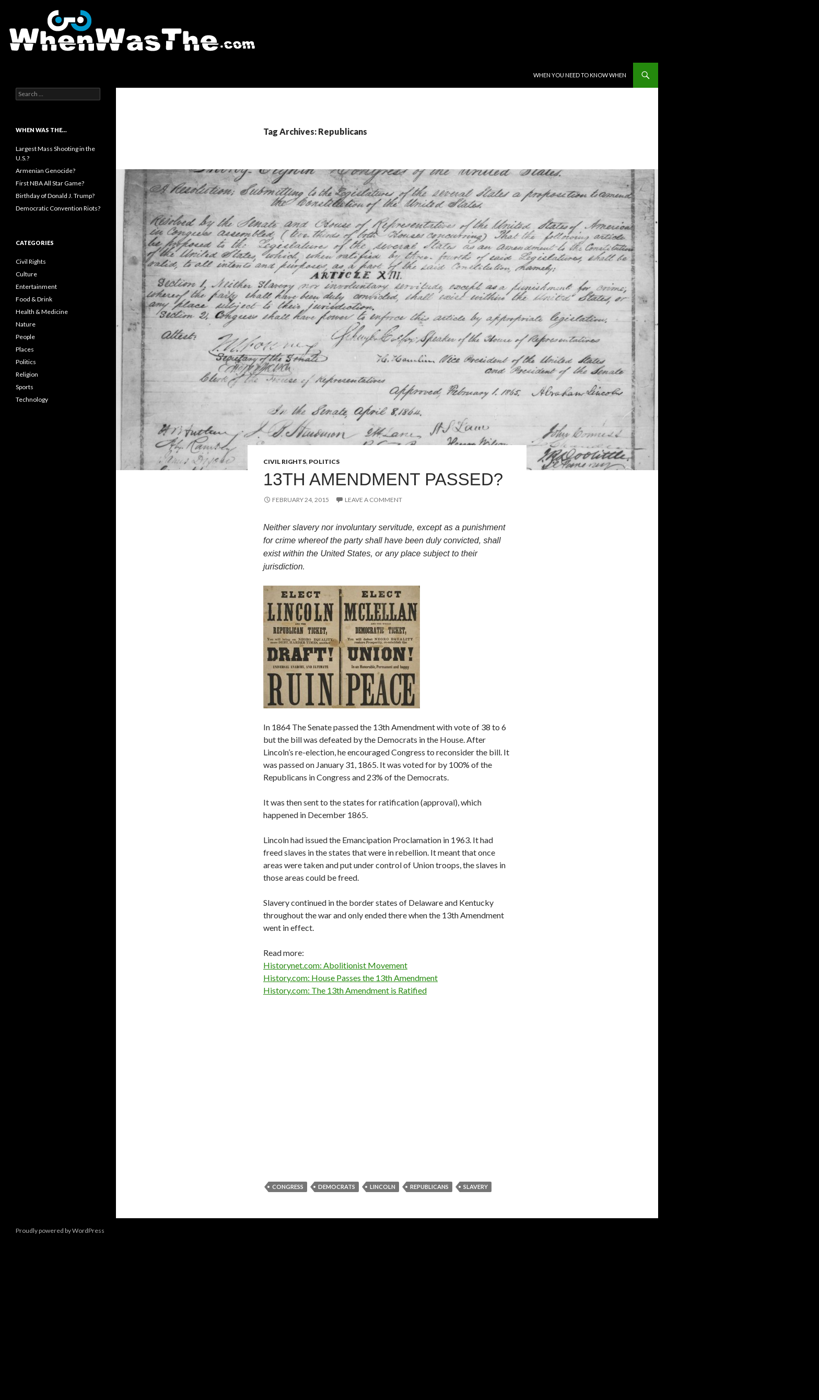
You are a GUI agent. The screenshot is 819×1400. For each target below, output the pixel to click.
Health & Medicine (42, 312)
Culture (26, 274)
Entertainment (36, 286)
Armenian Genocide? (45, 170)
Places (25, 349)
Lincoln (382, 1186)
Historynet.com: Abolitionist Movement (335, 965)
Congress (287, 1186)
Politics (324, 461)
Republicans (429, 1186)
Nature (26, 324)
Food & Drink (34, 299)
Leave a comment (373, 500)
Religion (27, 374)
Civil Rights (284, 461)
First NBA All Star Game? (50, 183)
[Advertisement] (387, 1082)
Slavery (475, 1186)
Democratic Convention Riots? (58, 208)
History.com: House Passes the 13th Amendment (350, 978)
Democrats (336, 1186)
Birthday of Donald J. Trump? (55, 196)
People (25, 337)
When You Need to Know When (579, 75)
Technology (32, 399)
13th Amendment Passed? (383, 479)
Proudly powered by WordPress (60, 1230)
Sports (24, 387)
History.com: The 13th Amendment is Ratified (345, 990)
